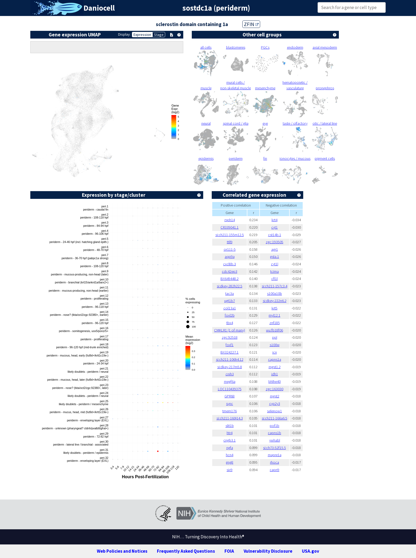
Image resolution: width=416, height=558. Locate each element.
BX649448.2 (230, 278)
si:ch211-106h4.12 (229, 359)
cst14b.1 (274, 234)
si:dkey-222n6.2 (274, 300)
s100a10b (274, 293)
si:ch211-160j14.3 (230, 418)
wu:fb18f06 (274, 330)
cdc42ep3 (229, 271)
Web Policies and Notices (122, 551)
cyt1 (274, 227)
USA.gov (310, 551)
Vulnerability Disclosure (268, 551)
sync (229, 403)
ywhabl (274, 440)
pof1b (274, 425)
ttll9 (229, 242)
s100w (275, 344)
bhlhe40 (274, 381)
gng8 (229, 462)
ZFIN (251, 24)
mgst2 (274, 396)
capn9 (274, 469)
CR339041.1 (230, 227)
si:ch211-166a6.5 (274, 418)
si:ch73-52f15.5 (274, 447)
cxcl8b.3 (229, 264)
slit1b (230, 425)
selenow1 (274, 411)
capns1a (274, 359)
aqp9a (230, 256)
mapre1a (274, 454)
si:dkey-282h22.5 (229, 286)
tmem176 (229, 411)
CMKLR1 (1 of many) (229, 330)
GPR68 (229, 396)
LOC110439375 (230, 389)
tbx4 (229, 322)
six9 (229, 469)
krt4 (274, 219)
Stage (159, 34)
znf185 (274, 322)
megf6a (229, 381)
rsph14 (229, 219)
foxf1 (230, 344)
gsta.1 (274, 256)
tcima (274, 271)
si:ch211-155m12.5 (229, 234)
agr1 (274, 249)
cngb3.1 (229, 440)
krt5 (274, 308)
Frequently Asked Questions (186, 551)
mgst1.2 (275, 366)
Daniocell (99, 8)
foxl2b (230, 315)
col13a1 (229, 308)
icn (274, 352)
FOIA (229, 551)
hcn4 (229, 454)
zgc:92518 (230, 337)
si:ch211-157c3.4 (274, 286)
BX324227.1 (230, 352)
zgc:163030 (274, 389)
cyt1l (274, 264)
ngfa (229, 447)
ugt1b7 (229, 300)
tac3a (229, 293)
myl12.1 (274, 315)
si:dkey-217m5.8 (229, 366)
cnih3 (230, 374)
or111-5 (230, 249)
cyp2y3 (274, 403)
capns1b (274, 432)
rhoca (274, 462)
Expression (142, 34)
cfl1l (274, 278)
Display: (124, 34)
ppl (274, 337)
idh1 (274, 374)
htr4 (229, 432)
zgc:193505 (274, 242)
